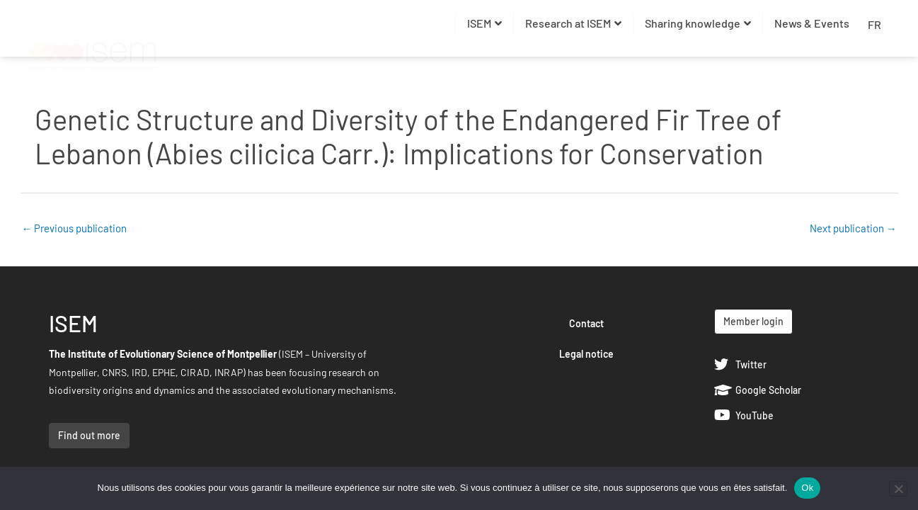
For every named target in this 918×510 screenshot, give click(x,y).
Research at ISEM (573, 23)
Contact (586, 323)
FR (874, 24)
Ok (807, 487)
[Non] (898, 489)
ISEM (484, 23)
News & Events (811, 23)
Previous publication (74, 228)
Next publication (853, 228)
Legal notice (586, 354)
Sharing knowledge (698, 23)
